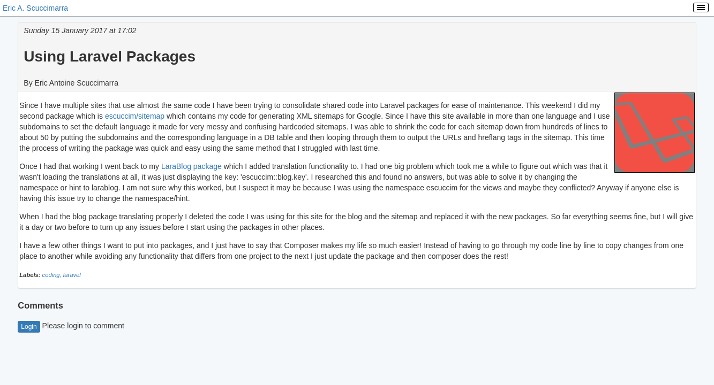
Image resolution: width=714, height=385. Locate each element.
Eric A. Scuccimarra (35, 8)
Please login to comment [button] (71, 325)
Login (28, 326)
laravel (72, 275)
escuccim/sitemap (134, 116)
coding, (52, 275)
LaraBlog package (191, 166)
